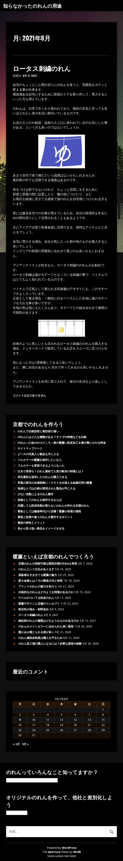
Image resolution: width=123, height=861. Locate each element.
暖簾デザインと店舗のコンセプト (39, 603)
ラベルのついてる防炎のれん (36, 597)
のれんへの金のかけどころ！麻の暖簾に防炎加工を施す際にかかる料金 (62, 442)
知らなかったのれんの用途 (32, 5)
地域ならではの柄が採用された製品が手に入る (46, 488)
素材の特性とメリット (31, 522)
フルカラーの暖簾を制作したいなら (40, 459)
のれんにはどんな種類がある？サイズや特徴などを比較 (52, 437)
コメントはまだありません (29, 395)
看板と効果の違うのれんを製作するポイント (45, 517)
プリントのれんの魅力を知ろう (37, 586)
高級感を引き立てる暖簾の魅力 (37, 575)
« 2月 (16, 744)
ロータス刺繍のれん (42, 68)
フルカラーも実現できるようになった (41, 465)
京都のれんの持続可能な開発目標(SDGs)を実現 (47, 563)
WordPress (69, 847)
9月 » (25, 744)
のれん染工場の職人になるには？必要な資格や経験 (50, 643)
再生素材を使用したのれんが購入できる (42, 477)
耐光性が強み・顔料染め (33, 609)
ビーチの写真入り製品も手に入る (38, 454)
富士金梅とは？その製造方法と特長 (40, 580)
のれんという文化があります (36, 569)
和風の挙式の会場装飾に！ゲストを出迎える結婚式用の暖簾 (55, 482)
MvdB (77, 852)
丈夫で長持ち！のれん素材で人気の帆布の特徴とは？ (51, 471)
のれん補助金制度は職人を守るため (40, 637)
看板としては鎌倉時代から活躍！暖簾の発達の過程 (49, 511)
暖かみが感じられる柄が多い (36, 632)
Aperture (54, 852)
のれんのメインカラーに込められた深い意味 (46, 626)
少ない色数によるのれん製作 (35, 494)
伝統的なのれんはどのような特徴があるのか (46, 592)
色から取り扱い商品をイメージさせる (41, 528)
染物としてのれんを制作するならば (40, 499)
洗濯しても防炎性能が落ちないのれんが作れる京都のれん (53, 505)
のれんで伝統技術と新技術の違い (38, 431)
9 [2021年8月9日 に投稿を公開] (20, 719)
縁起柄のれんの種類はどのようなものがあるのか (48, 620)
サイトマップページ (30, 448)
